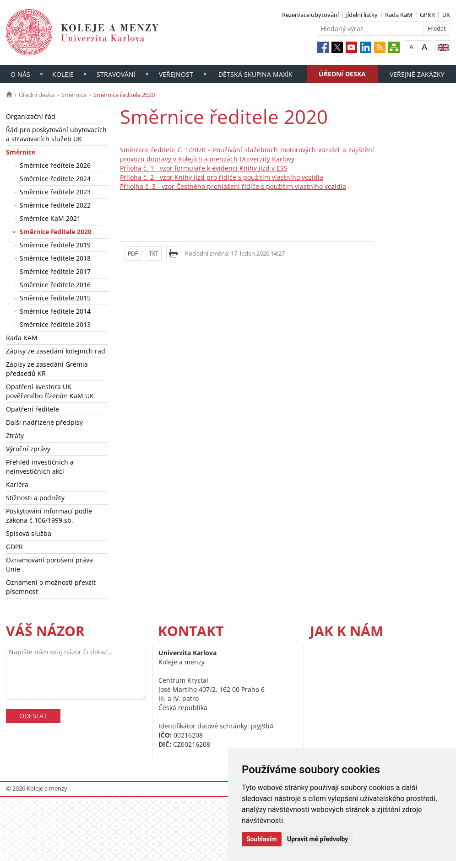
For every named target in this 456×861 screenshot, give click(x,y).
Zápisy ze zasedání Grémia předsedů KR (47, 369)
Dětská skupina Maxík (255, 74)
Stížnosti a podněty (35, 497)
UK (446, 15)
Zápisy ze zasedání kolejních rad (55, 351)
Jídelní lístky (362, 15)
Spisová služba (28, 533)
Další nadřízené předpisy (44, 422)
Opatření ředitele (32, 409)
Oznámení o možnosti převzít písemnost (51, 587)
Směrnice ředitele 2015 (55, 298)
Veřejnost (176, 74)
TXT (153, 253)
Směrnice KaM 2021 (50, 218)
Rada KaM (399, 15)
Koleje (63, 74)
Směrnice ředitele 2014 (55, 311)
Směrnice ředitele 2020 (56, 231)
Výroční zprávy (28, 448)
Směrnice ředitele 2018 (55, 258)
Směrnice (74, 95)
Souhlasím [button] (261, 839)
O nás (20, 74)
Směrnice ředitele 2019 (55, 245)
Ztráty (15, 435)
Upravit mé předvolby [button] (317, 839)
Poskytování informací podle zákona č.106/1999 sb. (49, 515)
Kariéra (17, 484)
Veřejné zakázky (417, 74)
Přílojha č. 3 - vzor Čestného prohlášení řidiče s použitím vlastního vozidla (233, 186)
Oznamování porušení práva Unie (49, 564)
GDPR (14, 546)
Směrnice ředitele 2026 (55, 165)
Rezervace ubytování (310, 15)
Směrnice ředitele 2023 (55, 191)
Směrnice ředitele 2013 (55, 324)
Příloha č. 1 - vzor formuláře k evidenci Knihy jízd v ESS (204, 168)
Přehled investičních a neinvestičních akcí (40, 467)
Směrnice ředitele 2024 (55, 178)
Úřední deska (342, 74)
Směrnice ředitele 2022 (55, 205)
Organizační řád (30, 116)
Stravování (116, 74)
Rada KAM (22, 337)
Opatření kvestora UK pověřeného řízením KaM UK (50, 391)
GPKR (427, 15)
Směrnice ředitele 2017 (55, 271)
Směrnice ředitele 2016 (55, 284)
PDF (133, 253)
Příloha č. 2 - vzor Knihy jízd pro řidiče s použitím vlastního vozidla (221, 177)
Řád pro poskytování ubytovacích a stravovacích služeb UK (56, 134)
